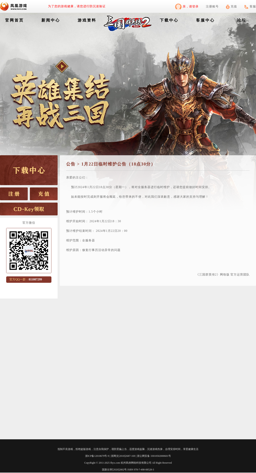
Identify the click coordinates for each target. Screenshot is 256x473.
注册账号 (212, 6)
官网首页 (14, 20)
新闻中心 (50, 20)
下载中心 (169, 20)
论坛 (241, 20)
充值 (231, 6)
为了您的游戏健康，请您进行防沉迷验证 (77, 6)
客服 (250, 6)
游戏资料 (87, 20)
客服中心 (205, 20)
